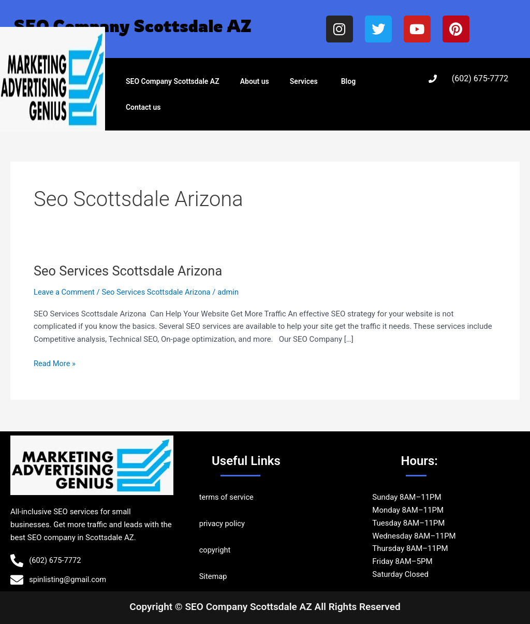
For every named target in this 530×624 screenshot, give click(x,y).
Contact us (143, 107)
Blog (348, 81)
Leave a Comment (65, 292)
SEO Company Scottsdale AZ (172, 81)
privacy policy (222, 523)
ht (228, 550)
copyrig (212, 550)
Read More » (55, 362)
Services (304, 81)
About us (254, 81)
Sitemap (213, 576)
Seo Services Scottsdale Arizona (130, 271)
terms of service (227, 497)
